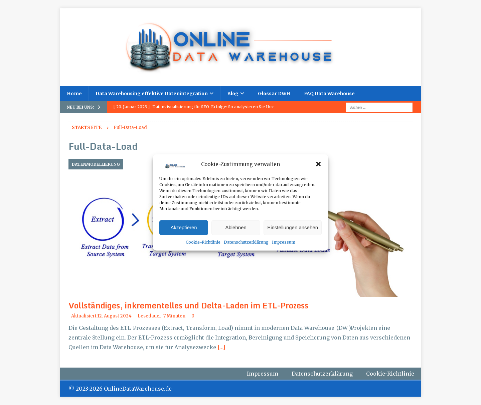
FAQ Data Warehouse (329, 94)
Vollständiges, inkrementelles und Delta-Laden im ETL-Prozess (188, 305)
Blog (232, 94)
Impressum (283, 242)
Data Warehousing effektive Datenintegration (152, 94)
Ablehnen (235, 227)
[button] (318, 164)
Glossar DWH (274, 94)
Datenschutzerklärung (246, 242)
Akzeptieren (183, 227)
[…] (221, 347)
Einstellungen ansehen (292, 227)
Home (74, 94)
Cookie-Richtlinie (203, 242)
